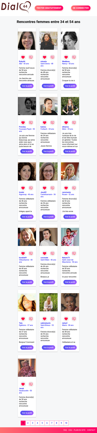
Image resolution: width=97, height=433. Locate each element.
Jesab (21, 388)
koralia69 (23, 258)
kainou (43, 127)
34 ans (51, 129)
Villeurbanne (24, 260)
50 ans (26, 64)
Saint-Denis (45, 64)
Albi (20, 64)
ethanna (65, 127)
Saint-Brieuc (45, 325)
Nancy (64, 64)
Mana (64, 325)
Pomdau (22, 127)
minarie (44, 61)
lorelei (21, 192)
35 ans (70, 129)
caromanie (66, 192)
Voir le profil (27, 86)
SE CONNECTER (81, 8)
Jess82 (44, 192)
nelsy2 (64, 323)
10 (66, 423)
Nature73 (66, 258)
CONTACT (91, 430)
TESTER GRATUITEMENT (49, 8)
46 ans (30, 194)
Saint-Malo (45, 260)
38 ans (71, 325)
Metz (64, 129)
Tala (20, 323)
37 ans (30, 325)
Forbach (44, 129)
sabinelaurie (45, 323)
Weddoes (66, 61)
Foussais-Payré (25, 129)
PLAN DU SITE (79, 430)
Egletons (22, 325)
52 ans (71, 194)
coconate (44, 258)
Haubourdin (23, 391)
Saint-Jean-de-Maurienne (68, 261)
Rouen (64, 194)
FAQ (65, 430)
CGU (70, 430)
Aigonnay (23, 194)
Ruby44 (22, 61)
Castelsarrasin (46, 194)
